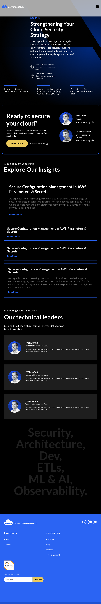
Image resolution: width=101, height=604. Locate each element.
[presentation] (23, 588)
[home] (13, 6)
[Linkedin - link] (90, 522)
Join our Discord (53, 555)
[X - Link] (84, 522)
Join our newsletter (11, 574)
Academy (50, 539)
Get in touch (17, 143)
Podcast (49, 549)
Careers (7, 544)
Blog (48, 544)
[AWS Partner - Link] (9, 565)
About (7, 539)
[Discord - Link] (95, 522)
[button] (97, 6)
